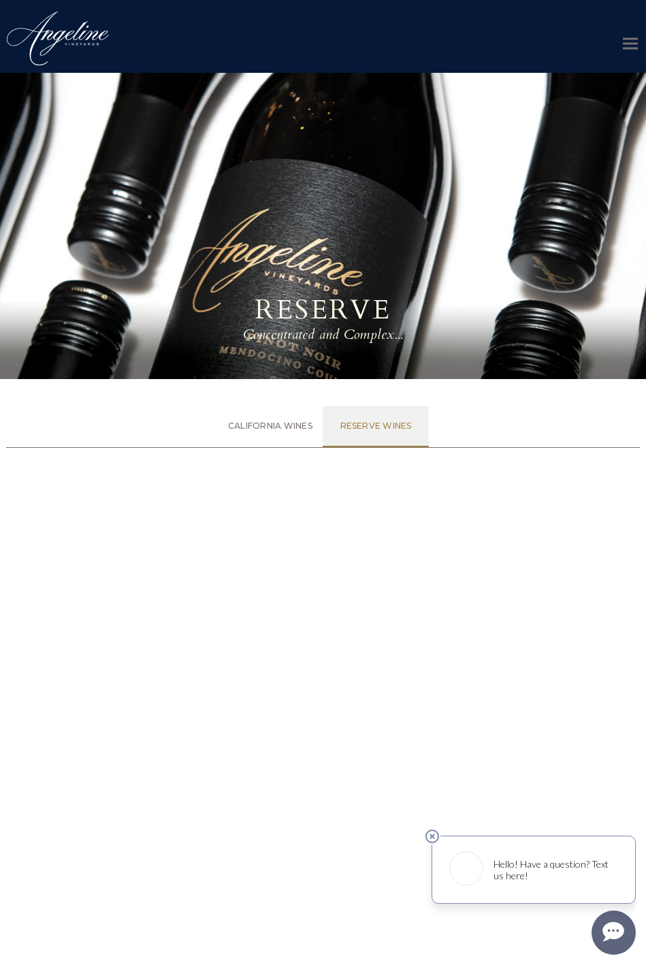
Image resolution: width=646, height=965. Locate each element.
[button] (630, 43)
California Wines (270, 426)
